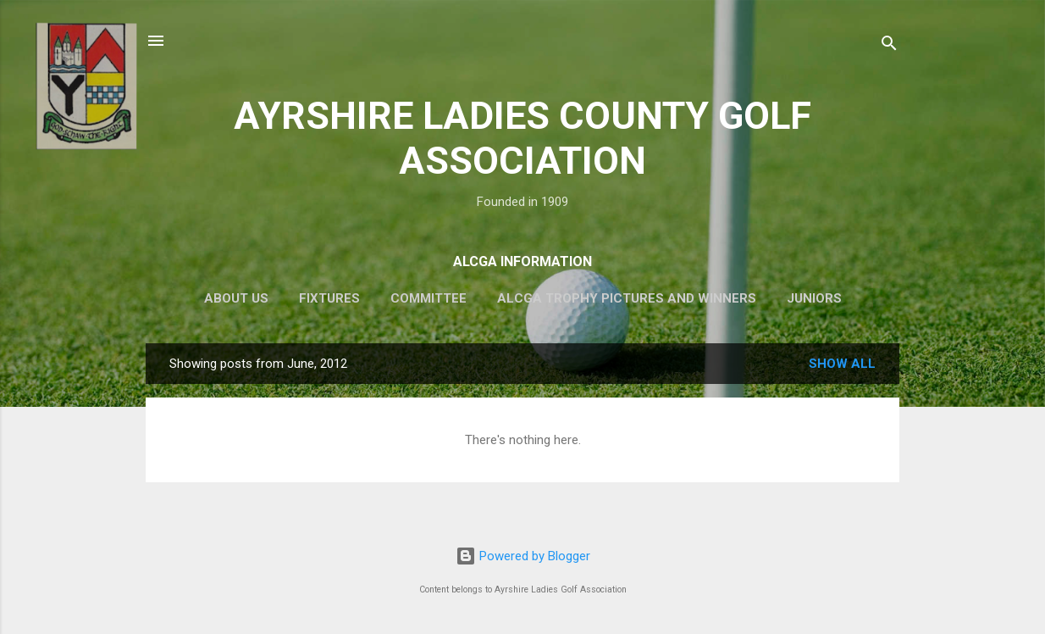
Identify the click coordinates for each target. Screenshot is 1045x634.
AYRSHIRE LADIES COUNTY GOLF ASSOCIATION (522, 138)
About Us (236, 298)
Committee (428, 298)
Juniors (814, 298)
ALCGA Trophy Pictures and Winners (626, 298)
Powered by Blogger (523, 556)
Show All (842, 363)
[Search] (889, 46)
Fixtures (329, 298)
